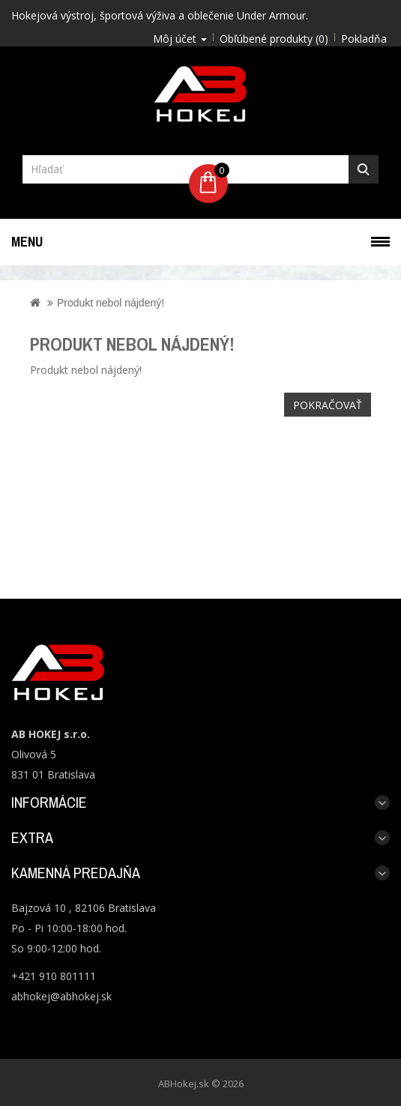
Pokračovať (327, 405)
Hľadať (364, 169)
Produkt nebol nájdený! (110, 303)
